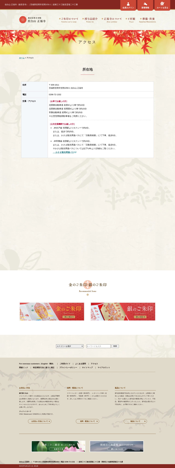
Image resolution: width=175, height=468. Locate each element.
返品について (135, 421)
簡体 (51, 364)
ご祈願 (130, 20)
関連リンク (23, 368)
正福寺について (112, 20)
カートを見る (162, 8)
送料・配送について (87, 421)
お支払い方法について (39, 421)
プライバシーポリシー (68, 368)
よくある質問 (80, 364)
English (44, 364)
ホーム (21, 58)
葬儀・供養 (147, 20)
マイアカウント (104, 368)
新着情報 (145, 8)
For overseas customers (29, 364)
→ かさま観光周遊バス (63, 152)
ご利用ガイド (65, 364)
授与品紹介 (90, 20)
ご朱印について (68, 20)
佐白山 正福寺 (24, 462)
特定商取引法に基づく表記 (43, 368)
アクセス (94, 364)
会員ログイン (128, 8)
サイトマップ (87, 368)
